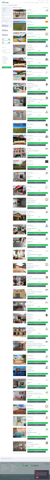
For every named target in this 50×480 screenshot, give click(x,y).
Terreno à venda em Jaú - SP (30, 356)
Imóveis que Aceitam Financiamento (5, 468)
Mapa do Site (12, 471)
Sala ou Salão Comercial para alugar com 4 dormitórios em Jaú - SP (35, 72)
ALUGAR (4, 9)
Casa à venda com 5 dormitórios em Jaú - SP (32, 212)
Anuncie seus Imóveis (46, 0)
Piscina (4, 61)
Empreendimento (5, 59)
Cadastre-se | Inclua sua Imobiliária (15, 467)
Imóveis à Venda (3, 464)
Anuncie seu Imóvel (13, 466)
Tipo (3, 12)
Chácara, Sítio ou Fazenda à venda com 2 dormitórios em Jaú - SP (35, 34)
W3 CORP (28, 479)
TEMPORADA (4, 10)
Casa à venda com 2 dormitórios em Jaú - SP (32, 226)
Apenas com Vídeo (5, 58)
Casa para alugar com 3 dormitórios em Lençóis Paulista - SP (34, 112)
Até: (7, 21)
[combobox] (6, 13)
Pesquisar (6, 67)
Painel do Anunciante (40, 0)
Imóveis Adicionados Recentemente (5, 467)
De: (2, 21)
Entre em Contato (3, 470)
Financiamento (5, 60)
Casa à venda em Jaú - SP (30, 264)
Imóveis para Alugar (3, 465)
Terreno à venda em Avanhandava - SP (32, 22)
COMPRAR (4, 8)
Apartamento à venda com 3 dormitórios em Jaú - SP (33, 251)
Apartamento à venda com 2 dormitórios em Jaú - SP (33, 342)
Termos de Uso (12, 469)
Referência (3, 47)
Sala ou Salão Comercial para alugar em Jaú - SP (33, 46)
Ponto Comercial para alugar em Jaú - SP (32, 187)
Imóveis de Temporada (4, 466)
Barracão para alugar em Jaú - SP (31, 290)
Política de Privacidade (14, 470)
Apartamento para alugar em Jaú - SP (31, 98)
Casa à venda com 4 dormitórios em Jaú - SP (32, 173)
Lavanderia (4, 63)
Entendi (37, 477)
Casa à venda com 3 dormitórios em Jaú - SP (32, 84)
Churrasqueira (5, 62)
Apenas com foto (5, 57)
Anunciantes (4, 51)
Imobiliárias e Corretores (4, 469)
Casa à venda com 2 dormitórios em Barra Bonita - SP (34, 429)
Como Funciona (12, 468)
